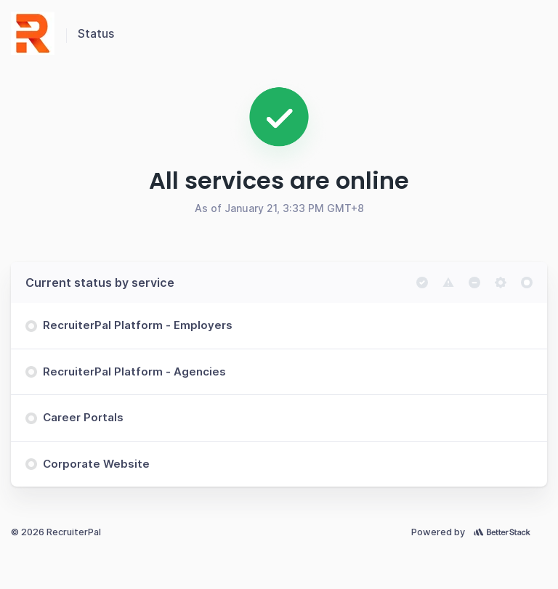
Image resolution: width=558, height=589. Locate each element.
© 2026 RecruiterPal (56, 532)
